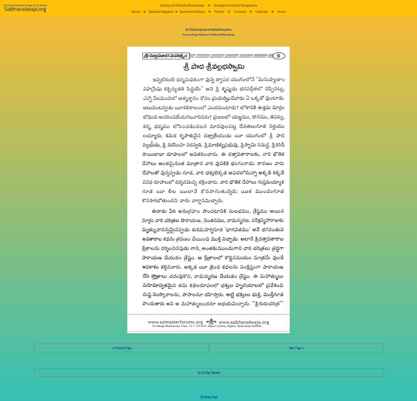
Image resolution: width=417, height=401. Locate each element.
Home (281, 11)
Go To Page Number (209, 372)
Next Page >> (296, 347)
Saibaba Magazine (161, 11)
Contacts (240, 11)
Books (136, 11)
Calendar (261, 11)
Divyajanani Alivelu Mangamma (235, 5)
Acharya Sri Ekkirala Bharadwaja (182, 5)
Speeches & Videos (192, 11)
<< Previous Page (121, 347)
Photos (219, 11)
